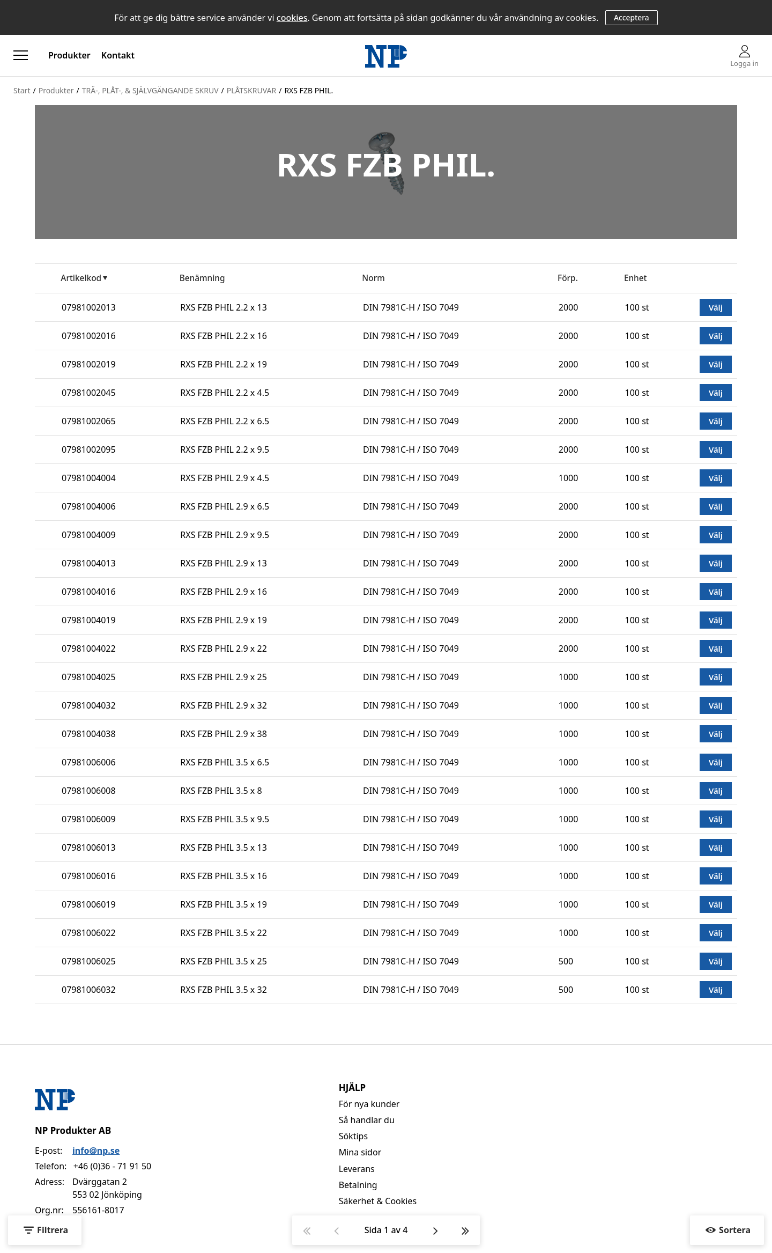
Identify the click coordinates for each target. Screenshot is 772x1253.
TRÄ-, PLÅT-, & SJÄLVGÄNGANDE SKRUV (150, 90)
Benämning (202, 278)
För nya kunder (369, 1104)
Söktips (353, 1136)
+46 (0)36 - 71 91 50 (112, 1166)
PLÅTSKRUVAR (251, 90)
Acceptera (631, 17)
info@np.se (96, 1150)
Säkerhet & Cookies (378, 1201)
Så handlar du (367, 1120)
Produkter (69, 55)
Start (21, 90)
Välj (716, 307)
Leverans (357, 1169)
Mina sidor (360, 1152)
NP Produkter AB (73, 1130)
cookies (292, 18)
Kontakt (118, 55)
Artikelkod (81, 278)
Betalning (358, 1185)
